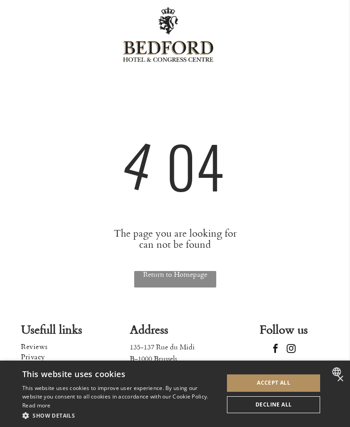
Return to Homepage (175, 275)
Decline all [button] (273, 404)
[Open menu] (314, 34)
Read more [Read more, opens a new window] (36, 405)
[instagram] (291, 349)
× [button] (340, 379)
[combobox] (337, 371)
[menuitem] (66, 347)
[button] (120, 415)
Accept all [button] (273, 382)
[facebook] (275, 349)
